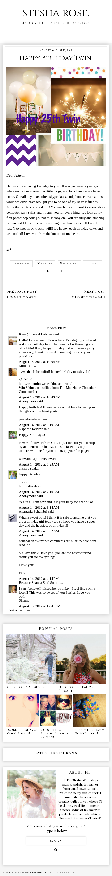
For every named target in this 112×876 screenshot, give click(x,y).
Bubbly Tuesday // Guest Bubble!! (22, 732)
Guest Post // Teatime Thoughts (75, 689)
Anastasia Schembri (33, 511)
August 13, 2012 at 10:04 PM (39, 362)
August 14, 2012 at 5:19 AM (39, 425)
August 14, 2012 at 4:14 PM (39, 578)
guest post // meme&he (25, 687)
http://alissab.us (30, 486)
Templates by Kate (61, 872)
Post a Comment (20, 610)
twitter (45, 263)
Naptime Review (31, 429)
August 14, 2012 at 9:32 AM (39, 531)
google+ (56, 271)
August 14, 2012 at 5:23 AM (39, 464)
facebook (21, 263)
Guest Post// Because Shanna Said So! (54, 733)
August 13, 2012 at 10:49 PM (39, 397)
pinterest (69, 263)
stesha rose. (56, 13)
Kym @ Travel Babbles (35, 334)
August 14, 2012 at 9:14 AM (39, 507)
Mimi (23, 366)
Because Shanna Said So (36, 582)
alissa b (24, 468)
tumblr (93, 263)
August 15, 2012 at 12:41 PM (39, 606)
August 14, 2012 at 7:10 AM (39, 492)
